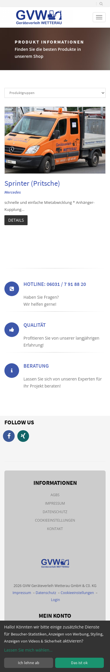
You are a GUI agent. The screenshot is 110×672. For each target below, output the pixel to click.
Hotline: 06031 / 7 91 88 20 (54, 294)
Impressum (55, 503)
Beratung (36, 376)
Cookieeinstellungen (55, 520)
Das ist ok (79, 662)
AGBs (55, 494)
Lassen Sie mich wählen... (28, 650)
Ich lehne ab (28, 662)
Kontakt (55, 528)
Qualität (34, 335)
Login (55, 599)
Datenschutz (55, 511)
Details (16, 220)
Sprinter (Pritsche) (32, 183)
